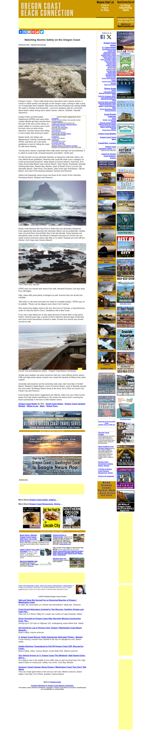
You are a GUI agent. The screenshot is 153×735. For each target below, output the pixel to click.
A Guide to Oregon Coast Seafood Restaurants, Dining (105, 471)
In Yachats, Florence (58, 142)
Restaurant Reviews (110, 110)
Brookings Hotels (111, 77)
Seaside (114, 90)
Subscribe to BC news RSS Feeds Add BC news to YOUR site (106, 423)
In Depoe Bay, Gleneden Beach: (61, 133)
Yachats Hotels (112, 66)
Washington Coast (107, 169)
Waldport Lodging (111, 65)
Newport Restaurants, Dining (108, 104)
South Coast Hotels (55, 404)
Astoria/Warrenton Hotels (109, 49)
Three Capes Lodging (110, 58)
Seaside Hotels (112, 50)
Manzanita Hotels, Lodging (108, 55)
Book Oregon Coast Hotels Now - (107, 488)
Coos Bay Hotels (111, 71)
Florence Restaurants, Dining (108, 109)
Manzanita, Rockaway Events (108, 122)
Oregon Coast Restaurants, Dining (44, 504)
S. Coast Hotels (109, 48)
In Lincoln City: (56, 130)
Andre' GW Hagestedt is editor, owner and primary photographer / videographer (45, 586)
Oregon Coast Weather (107, 134)
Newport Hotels (111, 64)
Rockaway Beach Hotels (109, 56)
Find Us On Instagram (106, 476)
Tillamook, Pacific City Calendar (107, 124)
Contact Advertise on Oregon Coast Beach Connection (52, 686)
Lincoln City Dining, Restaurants (107, 102)
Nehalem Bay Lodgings (109, 53)
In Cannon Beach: (57, 121)
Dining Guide (110, 89)
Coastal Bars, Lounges (107, 143)
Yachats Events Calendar (109, 130)
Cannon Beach (106, 212)
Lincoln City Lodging (110, 61)
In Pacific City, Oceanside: (60, 127)
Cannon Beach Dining (110, 92)
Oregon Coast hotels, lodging (42, 500)
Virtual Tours (52, 406)
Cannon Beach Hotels (110, 52)
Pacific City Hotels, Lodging (108, 59)
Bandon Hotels (112, 72)
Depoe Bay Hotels (111, 62)
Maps (42, 406)
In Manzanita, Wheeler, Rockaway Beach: (64, 124)
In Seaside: (55, 118)
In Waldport (55, 140)
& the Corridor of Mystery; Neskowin (106, 278)
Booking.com (23, 480)
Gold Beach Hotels (111, 75)
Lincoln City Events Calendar (108, 125)
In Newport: (55, 136)
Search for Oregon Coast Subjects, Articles (109, 156)
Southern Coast (107, 368)
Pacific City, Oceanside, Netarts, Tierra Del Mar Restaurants (107, 97)
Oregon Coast (55, 682)
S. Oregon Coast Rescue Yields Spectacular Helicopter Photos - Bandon (51, 637)
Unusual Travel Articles (103, 433)
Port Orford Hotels (111, 74)
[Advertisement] (66, 23)
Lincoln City (104, 276)
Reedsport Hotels (111, 69)
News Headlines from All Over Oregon (106, 447)
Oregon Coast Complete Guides (107, 148)
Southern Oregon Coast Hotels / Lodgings (64, 145)
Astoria (114, 118)
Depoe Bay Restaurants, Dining (107, 103)
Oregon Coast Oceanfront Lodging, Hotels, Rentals (105, 464)
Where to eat (32, 406)
